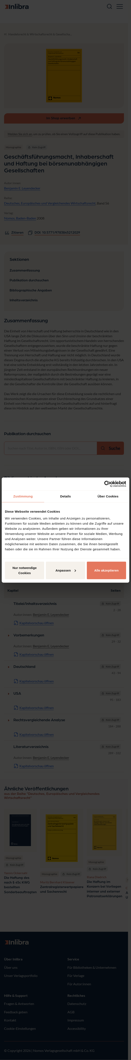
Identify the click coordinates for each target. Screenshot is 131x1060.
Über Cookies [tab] (108, 496)
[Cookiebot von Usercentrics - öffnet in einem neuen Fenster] (107, 484)
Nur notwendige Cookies (25, 570)
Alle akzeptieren (106, 570)
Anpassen (65, 570)
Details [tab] (65, 496)
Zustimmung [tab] (23, 496)
